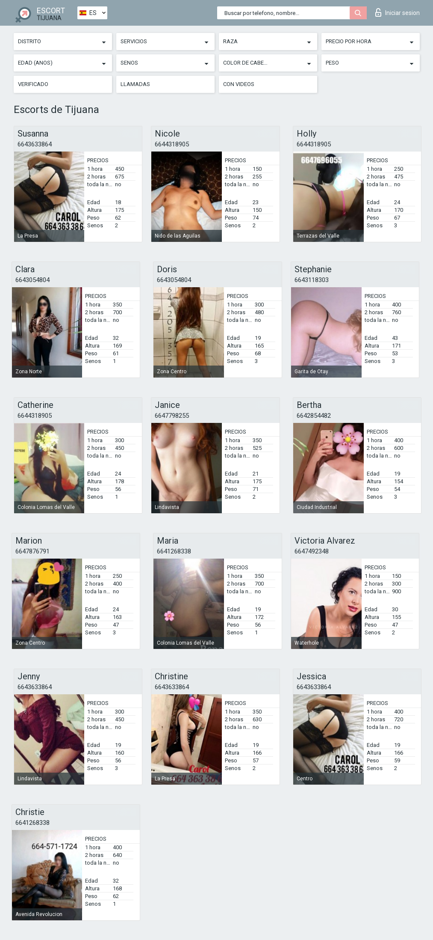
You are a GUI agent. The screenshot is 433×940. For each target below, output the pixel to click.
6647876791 (32, 551)
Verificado (33, 84)
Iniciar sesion (397, 12)
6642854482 (314, 415)
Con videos (238, 84)
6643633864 (35, 144)
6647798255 (172, 415)
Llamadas (135, 84)
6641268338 (174, 551)
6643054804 (32, 280)
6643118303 (312, 280)
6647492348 (312, 551)
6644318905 (172, 144)
